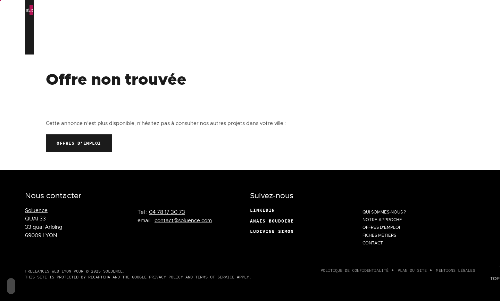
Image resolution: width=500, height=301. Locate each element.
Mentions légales (455, 270)
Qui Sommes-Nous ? (255, 40)
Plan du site (412, 270)
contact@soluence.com (183, 220)
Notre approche (308, 40)
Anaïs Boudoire (272, 221)
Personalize (364, 10)
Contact (449, 40)
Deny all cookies (318, 10)
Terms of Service (214, 277)
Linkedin (262, 210)
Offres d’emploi (359, 40)
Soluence (36, 210)
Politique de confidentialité (354, 270)
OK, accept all (270, 10)
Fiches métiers (410, 40)
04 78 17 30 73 (167, 212)
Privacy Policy (166, 277)
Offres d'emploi (79, 143)
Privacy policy (407, 10)
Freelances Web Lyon (48, 271)
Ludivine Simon (272, 231)
